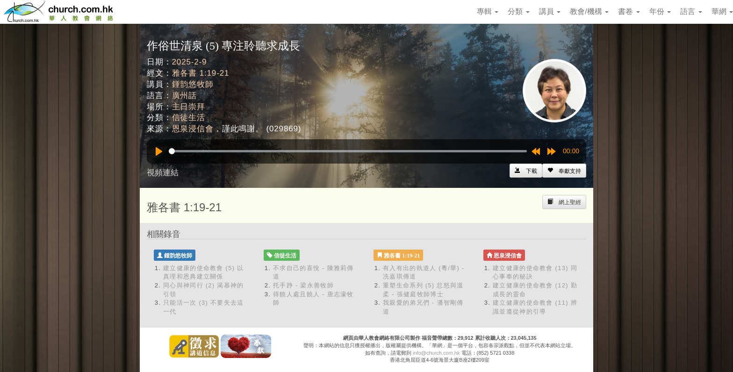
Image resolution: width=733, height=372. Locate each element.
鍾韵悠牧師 (193, 84)
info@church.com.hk (436, 353)
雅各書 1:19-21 (201, 73)
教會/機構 (589, 11)
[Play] (158, 151)
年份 (660, 11)
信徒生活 (188, 117)
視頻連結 (163, 172)
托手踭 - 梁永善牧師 (303, 285)
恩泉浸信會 (193, 128)
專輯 (487, 11)
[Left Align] (564, 171)
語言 (691, 11)
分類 (518, 11)
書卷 (629, 11)
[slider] (348, 151)
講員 (550, 11)
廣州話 (184, 95)
